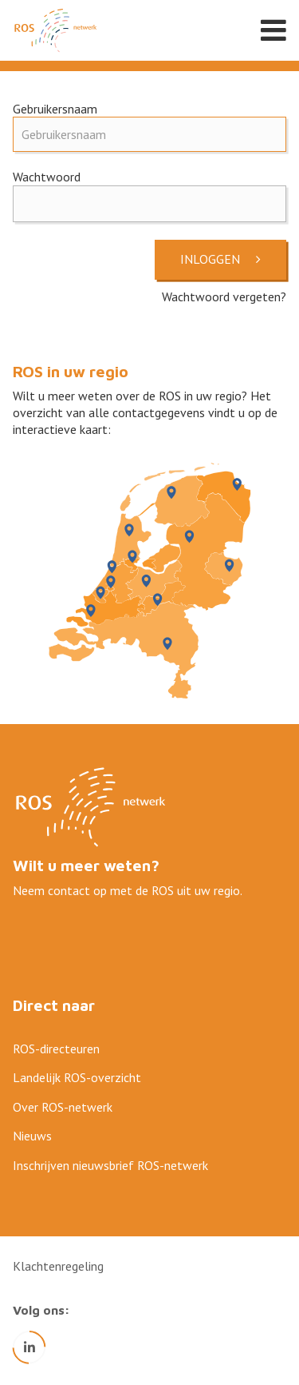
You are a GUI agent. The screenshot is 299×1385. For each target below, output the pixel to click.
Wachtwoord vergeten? (224, 296)
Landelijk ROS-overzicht (77, 1077)
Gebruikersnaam (55, 109)
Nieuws (32, 1136)
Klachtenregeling (58, 1266)
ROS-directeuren (56, 1049)
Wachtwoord (47, 177)
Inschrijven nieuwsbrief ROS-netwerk (110, 1165)
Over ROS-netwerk (62, 1107)
